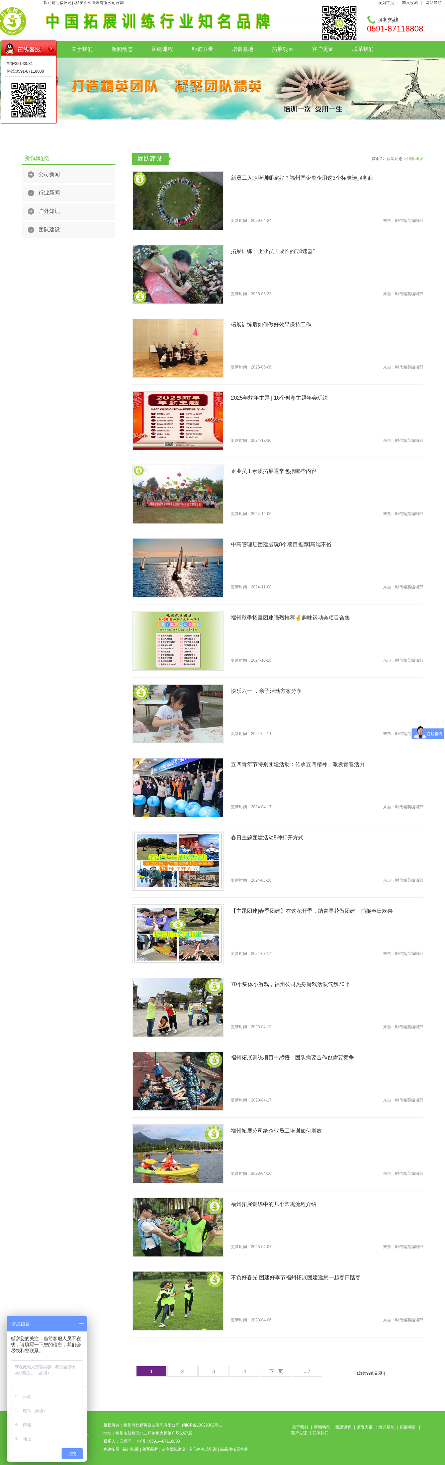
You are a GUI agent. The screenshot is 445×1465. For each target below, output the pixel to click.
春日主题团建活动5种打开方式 (267, 837)
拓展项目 (282, 49)
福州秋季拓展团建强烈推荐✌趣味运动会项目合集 (290, 618)
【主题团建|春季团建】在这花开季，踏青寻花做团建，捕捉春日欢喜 (312, 911)
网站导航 (434, 2)
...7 (307, 1371)
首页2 (377, 158)
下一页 (276, 1371)
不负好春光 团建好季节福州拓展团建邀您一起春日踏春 (296, 1277)
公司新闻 (49, 174)
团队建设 (49, 229)
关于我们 (82, 49)
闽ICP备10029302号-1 (202, 1425)
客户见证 (323, 49)
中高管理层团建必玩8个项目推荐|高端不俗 (281, 544)
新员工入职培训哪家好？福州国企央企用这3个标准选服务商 (302, 178)
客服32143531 (20, 63)
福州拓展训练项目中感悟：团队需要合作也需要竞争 (292, 1057)
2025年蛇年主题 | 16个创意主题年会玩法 (279, 398)
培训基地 (242, 49)
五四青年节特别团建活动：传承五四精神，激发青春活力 (298, 764)
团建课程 (162, 49)
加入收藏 (410, 2)
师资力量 (202, 49)
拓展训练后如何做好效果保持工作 (271, 324)
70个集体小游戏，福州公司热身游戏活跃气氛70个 (290, 984)
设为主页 (386, 2)
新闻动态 (122, 49)
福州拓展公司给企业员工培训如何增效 (276, 1131)
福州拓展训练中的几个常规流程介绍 (274, 1204)
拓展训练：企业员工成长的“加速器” (273, 251)
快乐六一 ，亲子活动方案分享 (266, 691)
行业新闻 (49, 192)
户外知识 (49, 211)
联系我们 (363, 49)
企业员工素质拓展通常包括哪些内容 (274, 471)
